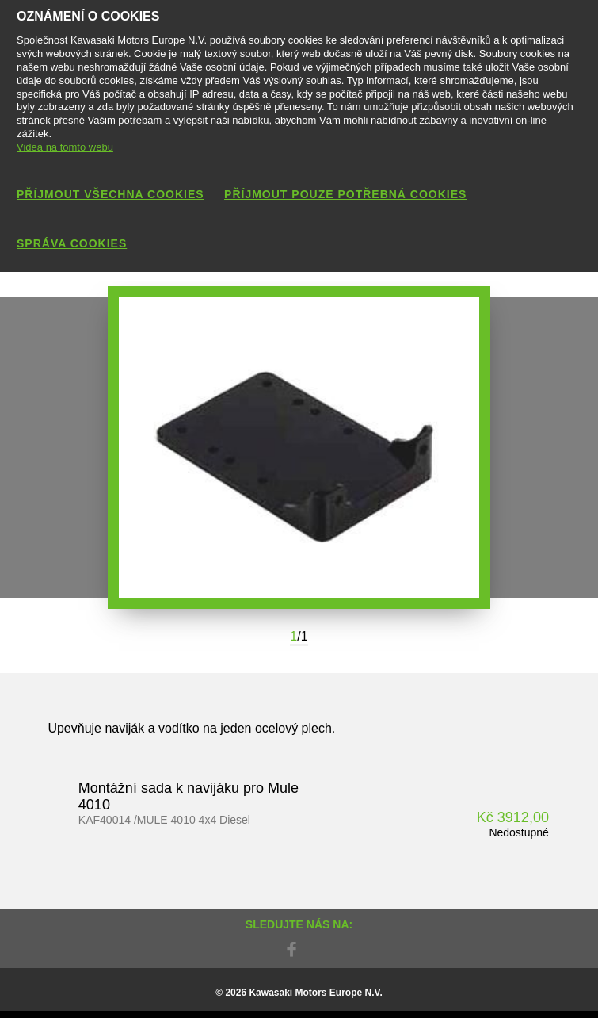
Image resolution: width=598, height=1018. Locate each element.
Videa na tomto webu (65, 147)
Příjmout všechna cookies (110, 194)
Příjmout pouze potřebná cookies (345, 194)
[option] (299, 447)
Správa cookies (72, 243)
